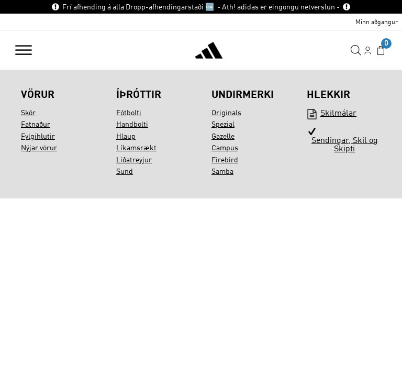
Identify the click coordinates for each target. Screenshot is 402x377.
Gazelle (222, 136)
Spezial (222, 124)
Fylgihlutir (38, 136)
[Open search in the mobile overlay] (356, 50)
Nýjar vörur (39, 148)
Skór (28, 113)
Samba (222, 171)
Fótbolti (128, 113)
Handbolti (132, 124)
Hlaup (126, 136)
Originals (226, 113)
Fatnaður (35, 124)
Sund (124, 171)
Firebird (224, 160)
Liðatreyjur (134, 160)
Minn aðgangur (376, 22)
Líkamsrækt (136, 148)
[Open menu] (23, 50)
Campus (224, 148)
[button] (380, 50)
